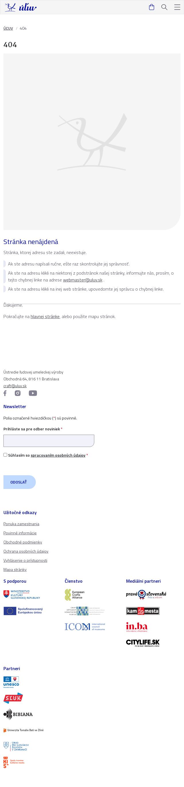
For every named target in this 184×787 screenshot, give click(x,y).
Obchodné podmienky (22, 542)
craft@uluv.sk (15, 386)
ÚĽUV (8, 28)
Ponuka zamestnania (21, 524)
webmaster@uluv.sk (82, 279)
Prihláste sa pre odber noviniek (48, 435)
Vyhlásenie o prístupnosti (25, 560)
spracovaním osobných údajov (58, 455)
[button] (177, 7)
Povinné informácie (20, 533)
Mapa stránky (15, 569)
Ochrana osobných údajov (25, 551)
